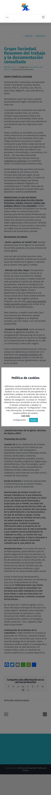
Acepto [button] (33, 420)
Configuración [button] (19, 420)
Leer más (25, 416)
